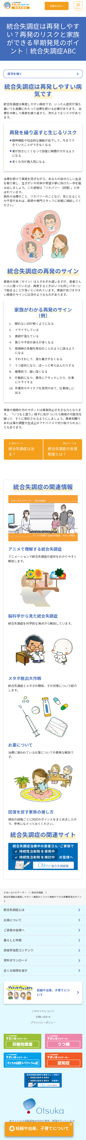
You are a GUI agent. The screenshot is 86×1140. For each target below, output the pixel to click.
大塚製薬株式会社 (32, 1121)
